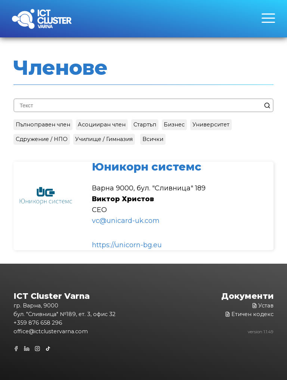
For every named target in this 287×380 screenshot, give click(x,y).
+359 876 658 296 (37, 322)
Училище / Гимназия (104, 139)
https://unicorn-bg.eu (127, 245)
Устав (263, 305)
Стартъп (144, 124)
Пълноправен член (43, 124)
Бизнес (174, 124)
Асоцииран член (102, 124)
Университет (210, 124)
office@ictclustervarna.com (50, 331)
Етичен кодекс (249, 314)
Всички (152, 139)
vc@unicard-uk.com (126, 221)
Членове (60, 67)
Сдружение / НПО (42, 139)
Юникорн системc (146, 166)
